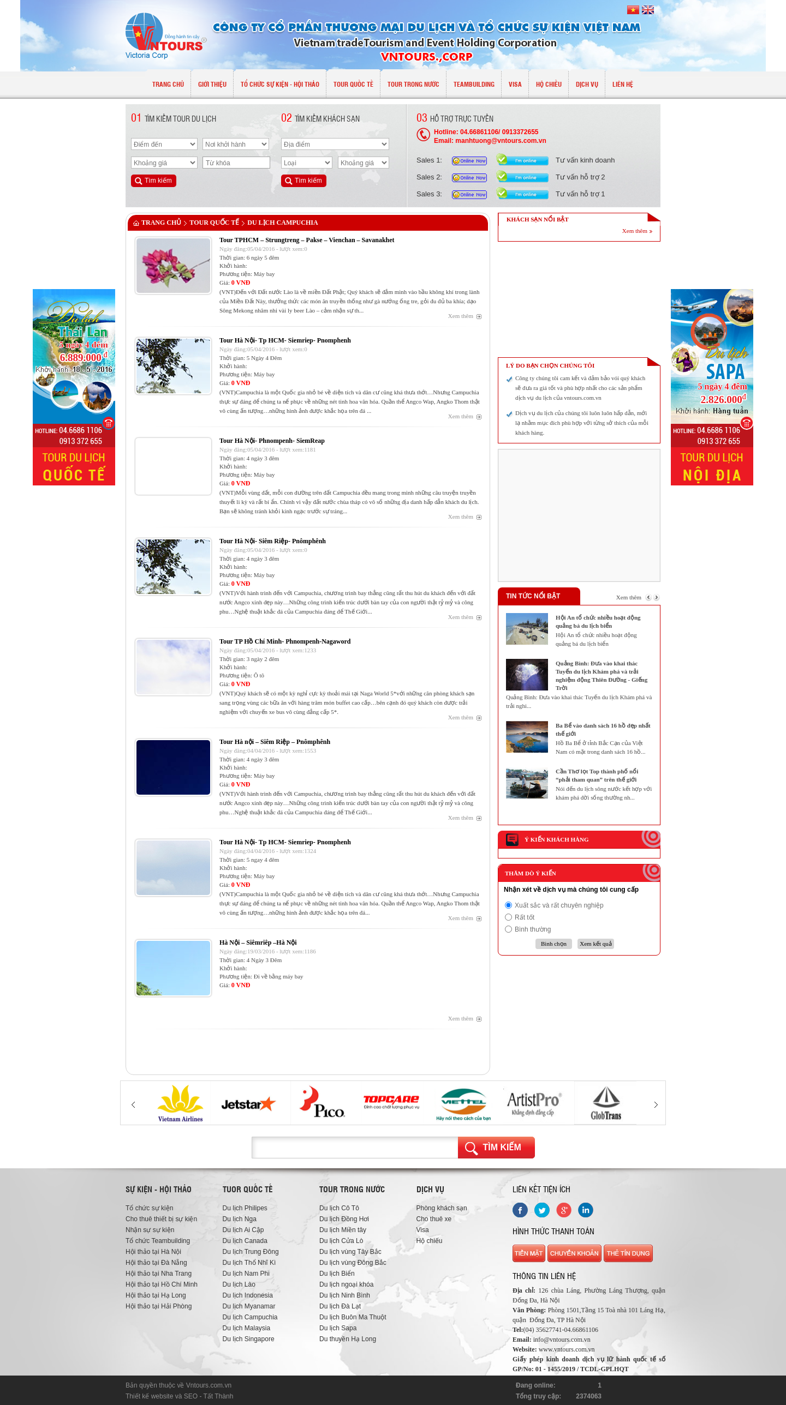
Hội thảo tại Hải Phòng (159, 1306)
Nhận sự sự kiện (150, 1230)
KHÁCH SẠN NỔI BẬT (538, 219)
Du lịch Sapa (337, 1328)
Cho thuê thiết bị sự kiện (161, 1219)
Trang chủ (161, 222)
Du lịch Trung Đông (251, 1252)
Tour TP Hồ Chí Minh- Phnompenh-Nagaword (285, 641)
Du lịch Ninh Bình (344, 1295)
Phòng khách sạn (441, 1208)
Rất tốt (524, 917)
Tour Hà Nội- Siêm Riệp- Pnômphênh (272, 541)
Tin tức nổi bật (533, 596)
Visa (422, 1230)
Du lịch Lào (239, 1284)
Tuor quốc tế (247, 1189)
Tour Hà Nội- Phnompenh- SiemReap (272, 441)
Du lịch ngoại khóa (346, 1284)
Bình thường (533, 929)
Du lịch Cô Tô (339, 1208)
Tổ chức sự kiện (149, 1208)
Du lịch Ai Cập (243, 1230)
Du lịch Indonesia (248, 1295)
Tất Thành (219, 1396)
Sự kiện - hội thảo (159, 1189)
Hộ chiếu (429, 1241)
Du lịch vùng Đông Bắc (352, 1262)
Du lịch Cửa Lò (341, 1241)
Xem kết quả (595, 943)
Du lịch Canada (245, 1241)
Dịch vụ (430, 1189)
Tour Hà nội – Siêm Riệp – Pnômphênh (274, 742)
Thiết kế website (149, 1396)
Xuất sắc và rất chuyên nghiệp (559, 905)
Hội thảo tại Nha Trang (159, 1273)
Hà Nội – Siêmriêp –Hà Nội (258, 942)
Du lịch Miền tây (342, 1230)
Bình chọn (554, 943)
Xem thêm (460, 316)
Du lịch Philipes (245, 1208)
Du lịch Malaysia (247, 1328)
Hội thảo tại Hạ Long (156, 1295)
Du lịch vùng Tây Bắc (350, 1252)
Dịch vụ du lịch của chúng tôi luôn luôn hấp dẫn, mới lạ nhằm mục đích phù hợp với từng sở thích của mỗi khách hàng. (581, 423)
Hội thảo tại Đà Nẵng (156, 1262)
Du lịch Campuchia (282, 222)
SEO (191, 1396)
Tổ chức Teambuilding (158, 1241)
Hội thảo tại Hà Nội (153, 1252)
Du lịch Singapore (249, 1339)
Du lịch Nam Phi (246, 1273)
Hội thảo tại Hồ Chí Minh (162, 1284)
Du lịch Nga (240, 1219)
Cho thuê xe (434, 1219)
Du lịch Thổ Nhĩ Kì (249, 1262)
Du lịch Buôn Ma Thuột (352, 1317)
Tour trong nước (352, 1189)
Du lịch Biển (337, 1273)
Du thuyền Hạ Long (347, 1339)
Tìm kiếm (502, 1147)
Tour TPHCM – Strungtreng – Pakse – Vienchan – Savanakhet (307, 240)
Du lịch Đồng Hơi (344, 1219)
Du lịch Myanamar (249, 1306)
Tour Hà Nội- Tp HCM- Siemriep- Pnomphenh (285, 340)
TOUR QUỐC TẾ (214, 222)
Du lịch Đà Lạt (340, 1306)
